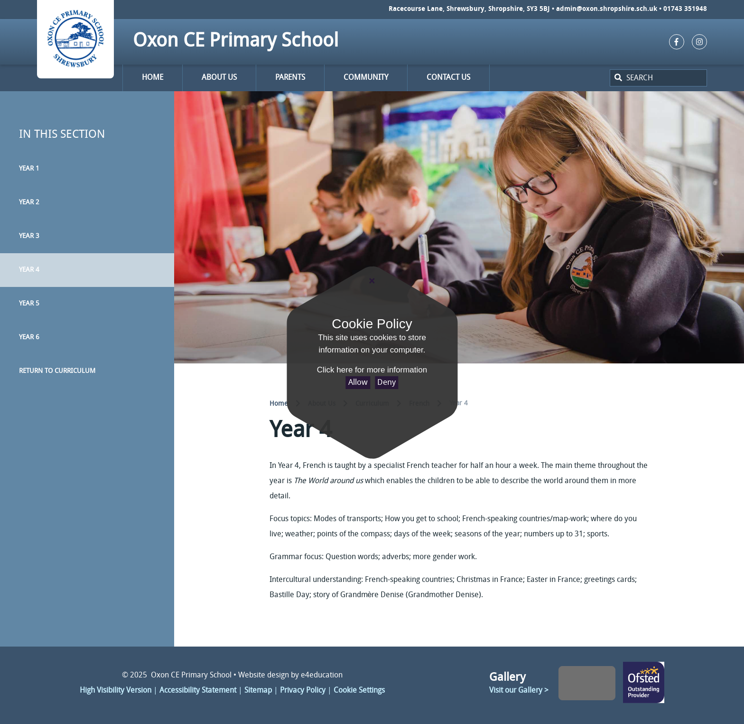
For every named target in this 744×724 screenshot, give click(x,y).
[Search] (617, 78)
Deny (386, 383)
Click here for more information (372, 369)
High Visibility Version (115, 691)
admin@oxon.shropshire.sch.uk (606, 9)
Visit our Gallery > (519, 691)
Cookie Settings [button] (359, 691)
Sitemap (258, 691)
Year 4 (458, 403)
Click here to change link (643, 683)
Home (279, 404)
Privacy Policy (303, 691)
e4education (322, 675)
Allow (358, 383)
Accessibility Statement (197, 691)
